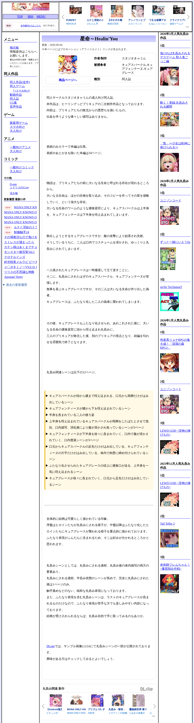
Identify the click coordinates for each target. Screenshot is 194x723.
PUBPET (71, 20)
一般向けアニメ (20, 147)
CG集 (13, 102)
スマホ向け (17, 126)
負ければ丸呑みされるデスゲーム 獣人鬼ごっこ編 (175, 57)
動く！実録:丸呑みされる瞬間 (174, 104)
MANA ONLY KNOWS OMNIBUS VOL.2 (30, 217)
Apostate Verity (13, 276)
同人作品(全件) (20, 82)
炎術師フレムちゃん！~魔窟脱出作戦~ (175, 566)
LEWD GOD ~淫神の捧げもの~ (175, 432)
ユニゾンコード (170, 200)
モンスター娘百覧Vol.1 (19, 252)
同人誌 (14, 98)
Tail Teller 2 (167, 523)
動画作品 (16, 94)
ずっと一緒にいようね (175, 242)
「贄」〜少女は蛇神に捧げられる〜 (175, 145)
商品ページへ (68, 80)
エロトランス (135, 23)
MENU (41, 16)
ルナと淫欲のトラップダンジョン (36, 227)
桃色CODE (113, 23)
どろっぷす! (52, 713)
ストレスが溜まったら (19, 242)
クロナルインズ (14, 257)
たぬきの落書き (137, 713)
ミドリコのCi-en (19, 187)
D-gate (13, 184)
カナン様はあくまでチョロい (23, 247)
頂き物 (14, 193)
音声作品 (16, 106)
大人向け (16, 130)
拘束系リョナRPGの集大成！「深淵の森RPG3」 (175, 343)
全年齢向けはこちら (31, 25)
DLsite (51, 646)
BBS (30, 16)
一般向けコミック (22, 167)
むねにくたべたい (158, 23)
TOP (20, 16)
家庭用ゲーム (19, 122)
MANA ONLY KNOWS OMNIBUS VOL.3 (30, 212)
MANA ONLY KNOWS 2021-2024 (35, 207)
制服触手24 (21, 232)
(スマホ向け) (22, 90)
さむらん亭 (92, 23)
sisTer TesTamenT (171, 287)
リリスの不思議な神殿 (19, 272)
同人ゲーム (17, 86)
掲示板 (14, 47)
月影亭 (91, 713)
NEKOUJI (71, 23)
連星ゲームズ (176, 23)
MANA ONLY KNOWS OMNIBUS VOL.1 (30, 222)
